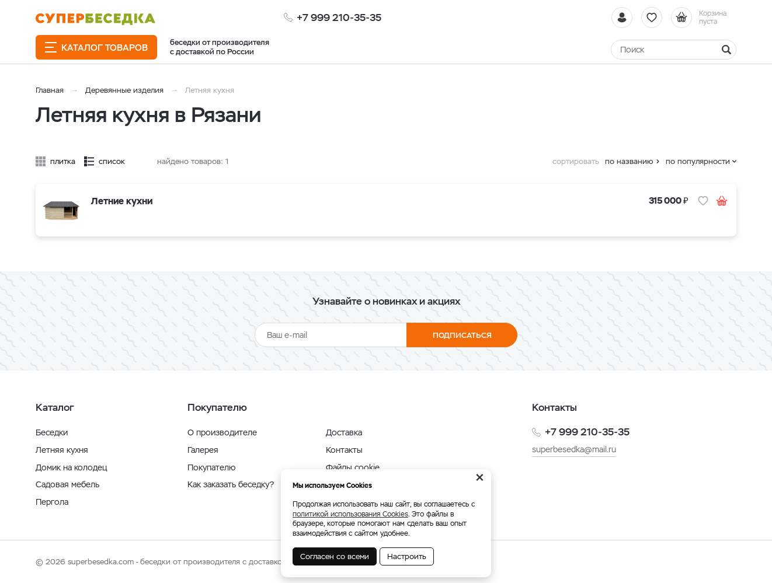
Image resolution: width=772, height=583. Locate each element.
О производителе (222, 432)
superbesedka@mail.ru (574, 449)
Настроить (406, 556)
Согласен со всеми (334, 556)
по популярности (698, 161)
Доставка (344, 432)
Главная (50, 90)
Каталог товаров (96, 47)
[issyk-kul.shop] (95, 19)
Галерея (202, 450)
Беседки (52, 432)
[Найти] (673, 50)
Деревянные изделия (124, 90)
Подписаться (462, 335)
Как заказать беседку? (230, 484)
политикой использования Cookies (350, 514)
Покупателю (211, 467)
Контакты (344, 450)
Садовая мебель (67, 484)
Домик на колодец (71, 467)
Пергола (52, 502)
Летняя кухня (62, 450)
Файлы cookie (353, 467)
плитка (62, 161)
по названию (629, 161)
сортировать (575, 161)
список (112, 161)
